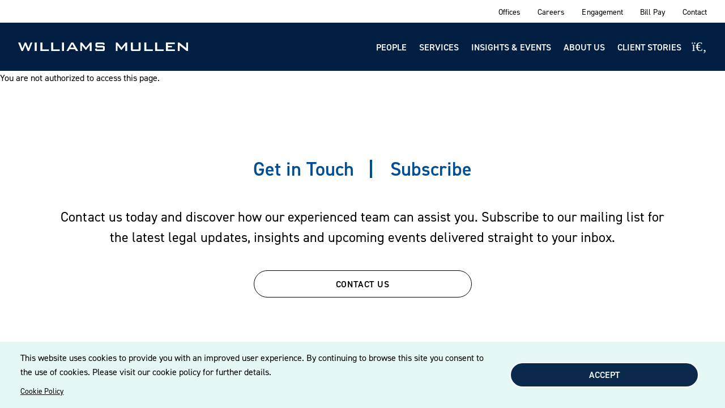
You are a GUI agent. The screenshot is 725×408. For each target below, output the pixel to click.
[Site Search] (699, 46)
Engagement (602, 11)
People (391, 47)
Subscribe (431, 168)
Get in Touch (303, 168)
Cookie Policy (41, 391)
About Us (584, 47)
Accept (604, 374)
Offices (509, 11)
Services (439, 47)
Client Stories (649, 47)
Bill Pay (653, 11)
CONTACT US (363, 284)
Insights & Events (511, 47)
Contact (695, 11)
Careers (551, 11)
